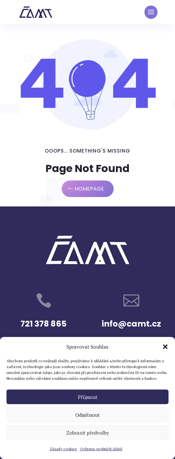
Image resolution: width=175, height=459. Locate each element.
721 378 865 (43, 323)
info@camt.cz (131, 323)
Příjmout (87, 397)
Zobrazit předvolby (87, 432)
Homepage (89, 188)
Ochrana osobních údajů (101, 448)
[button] (165, 346)
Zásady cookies (63, 448)
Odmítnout (87, 415)
